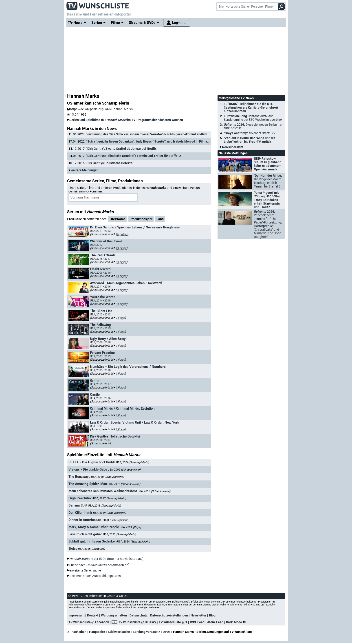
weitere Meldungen (84, 170)
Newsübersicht (232, 147)
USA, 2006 (132, 462)
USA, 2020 (112, 520)
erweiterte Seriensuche (85, 570)
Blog (212, 615)
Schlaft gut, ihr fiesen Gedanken (92, 541)
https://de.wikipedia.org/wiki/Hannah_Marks (100, 109)
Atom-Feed (215, 622)
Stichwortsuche (119, 632)
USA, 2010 (107, 476)
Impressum (76, 615)
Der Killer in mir (80, 513)
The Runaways (79, 477)
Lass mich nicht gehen (85, 534)
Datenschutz (138, 615)
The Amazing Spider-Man (87, 484)
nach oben (76, 632)
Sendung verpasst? (146, 632)
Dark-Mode (237, 622)
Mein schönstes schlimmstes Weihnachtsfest (102, 491)
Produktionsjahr (141, 219)
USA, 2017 (109, 498)
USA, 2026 (91, 548)
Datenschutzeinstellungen (169, 615)
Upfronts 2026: (253, 126)
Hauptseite (97, 632)
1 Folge (120, 317)
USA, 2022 (119, 534)
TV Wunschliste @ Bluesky (137, 622)
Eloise (72, 549)
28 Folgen (122, 234)
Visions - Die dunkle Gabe (87, 469)
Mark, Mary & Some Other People (93, 527)
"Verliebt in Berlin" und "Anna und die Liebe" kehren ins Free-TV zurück (249, 139)
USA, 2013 (154, 491)
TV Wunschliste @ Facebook (88, 622)
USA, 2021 (130, 527)
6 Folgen (121, 290)
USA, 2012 (124, 484)
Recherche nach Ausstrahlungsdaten (95, 576)
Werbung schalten (114, 615)
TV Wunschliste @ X (173, 622)
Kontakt (92, 615)
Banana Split (77, 505)
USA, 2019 (109, 512)
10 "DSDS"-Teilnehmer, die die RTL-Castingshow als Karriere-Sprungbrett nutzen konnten (251, 107)
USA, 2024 (133, 541)
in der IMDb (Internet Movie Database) (106, 558)
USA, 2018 (104, 505)
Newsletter (198, 615)
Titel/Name (117, 219)
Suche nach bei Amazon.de (98, 565)
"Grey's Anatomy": (249, 133)
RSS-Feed (197, 622)
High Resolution (80, 498)
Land (160, 219)
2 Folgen (121, 248)
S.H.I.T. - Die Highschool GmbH (91, 462)
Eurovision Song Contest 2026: (253, 117)
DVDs (166, 632)
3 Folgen (121, 262)
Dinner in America (82, 520)
